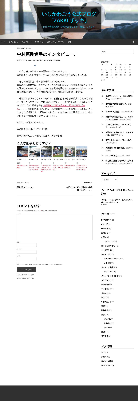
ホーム (4, 42)
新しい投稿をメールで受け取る (26, 278)
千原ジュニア (109, 241)
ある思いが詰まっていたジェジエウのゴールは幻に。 (81, 167)
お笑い (103, 237)
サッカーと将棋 (107, 267)
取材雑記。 (105, 302)
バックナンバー (26, 42)
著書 (69, 42)
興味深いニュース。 (25, 187)
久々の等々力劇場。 (113, 112)
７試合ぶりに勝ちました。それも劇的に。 (58, 167)
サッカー (104, 254)
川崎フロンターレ (24, 48)
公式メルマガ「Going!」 (56, 42)
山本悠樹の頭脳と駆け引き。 (70, 166)
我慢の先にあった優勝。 (22, 166)
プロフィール (39, 42)
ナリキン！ (108, 271)
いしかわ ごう (29, 60)
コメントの (107, 361)
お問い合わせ (13, 42)
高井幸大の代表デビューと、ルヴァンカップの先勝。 (34, 167)
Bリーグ (104, 224)
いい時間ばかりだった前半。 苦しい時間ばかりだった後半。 (46, 168)
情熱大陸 (104, 310)
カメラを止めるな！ (109, 246)
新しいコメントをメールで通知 (26, 274)
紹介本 (106, 327)
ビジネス (107, 319)
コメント (19, 214)
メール (19, 249)
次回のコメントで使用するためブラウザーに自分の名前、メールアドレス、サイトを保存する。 (40, 264)
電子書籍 (104, 336)
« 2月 (103, 80)
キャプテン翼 (106, 250)
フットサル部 (106, 289)
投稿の (105, 357)
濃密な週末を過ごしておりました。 (119, 140)
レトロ (103, 297)
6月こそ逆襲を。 (112, 156)
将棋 (103, 306)
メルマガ (104, 293)
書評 (103, 315)
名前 (18, 242)
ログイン (104, 352)
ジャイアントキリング (110, 276)
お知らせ (104, 233)
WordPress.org (107, 365)
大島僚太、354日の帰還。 (116, 148)
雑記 (103, 332)
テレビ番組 (105, 284)
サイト (18, 256)
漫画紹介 (107, 323)
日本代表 (107, 263)
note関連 (104, 228)
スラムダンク (106, 280)
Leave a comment (54, 60)
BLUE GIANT (106, 220)
